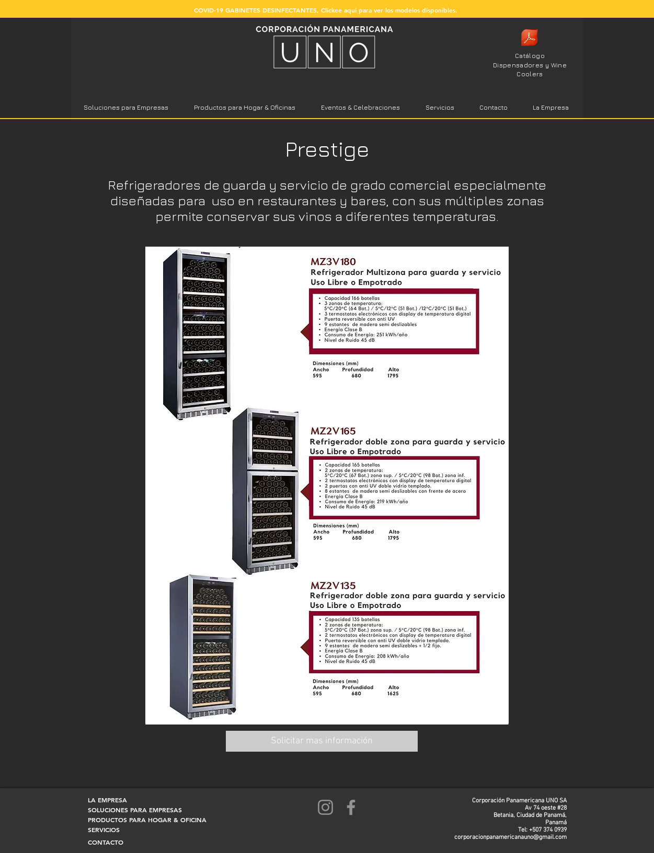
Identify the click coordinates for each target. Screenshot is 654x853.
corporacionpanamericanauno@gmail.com (510, 837)
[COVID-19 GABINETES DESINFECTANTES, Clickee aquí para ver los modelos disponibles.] (325, 10)
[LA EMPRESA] (115, 800)
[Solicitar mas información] (322, 741)
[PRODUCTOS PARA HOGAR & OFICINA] (147, 819)
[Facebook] (351, 807)
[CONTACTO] (115, 842)
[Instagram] (325, 807)
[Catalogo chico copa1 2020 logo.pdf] (529, 39)
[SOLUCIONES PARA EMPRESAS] (135, 809)
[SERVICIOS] (115, 829)
